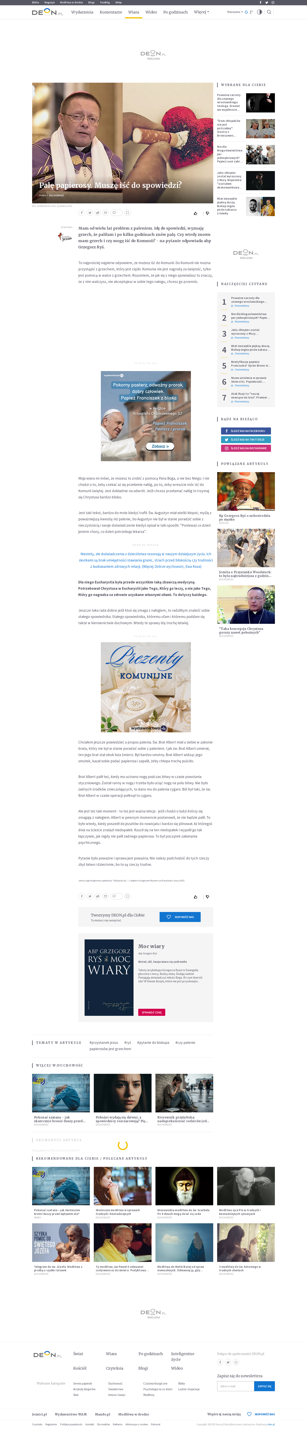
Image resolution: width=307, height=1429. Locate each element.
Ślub (76, 1395)
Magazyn (49, 2)
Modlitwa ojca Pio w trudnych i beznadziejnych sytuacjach (240, 1212)
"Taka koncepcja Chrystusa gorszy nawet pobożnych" (241, 630)
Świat (78, 1353)
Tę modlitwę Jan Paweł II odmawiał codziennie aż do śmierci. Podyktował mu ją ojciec (121, 1270)
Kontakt (90, 1424)
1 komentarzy (240, 369)
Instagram (273, 2)
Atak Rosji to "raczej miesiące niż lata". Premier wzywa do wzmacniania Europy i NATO (249, 399)
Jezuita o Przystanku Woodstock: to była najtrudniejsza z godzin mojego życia (245, 575)
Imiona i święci (116, 1395)
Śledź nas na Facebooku (245, 431)
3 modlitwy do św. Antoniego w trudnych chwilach (240, 1268)
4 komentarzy (240, 321)
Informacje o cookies (137, 1424)
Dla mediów (103, 1424)
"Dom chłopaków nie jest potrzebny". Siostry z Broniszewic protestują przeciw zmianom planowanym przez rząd (229, 135)
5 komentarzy (240, 305)
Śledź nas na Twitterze (245, 440)
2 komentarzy (240, 353)
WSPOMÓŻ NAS (261, 1414)
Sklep (118, 2)
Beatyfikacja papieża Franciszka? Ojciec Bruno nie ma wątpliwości (250, 365)
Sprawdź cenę (152, 1012)
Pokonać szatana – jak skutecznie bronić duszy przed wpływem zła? (58, 1121)
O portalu (37, 1424)
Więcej (200, 12)
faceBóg (105, 2)
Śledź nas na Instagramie (246, 448)
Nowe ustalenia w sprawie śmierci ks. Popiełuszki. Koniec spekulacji (248, 381)
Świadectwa (115, 1389)
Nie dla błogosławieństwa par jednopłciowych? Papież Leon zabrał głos (230, 156)
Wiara (133, 12)
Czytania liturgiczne (155, 1383)
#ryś (127, 1042)
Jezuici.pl (39, 1414)
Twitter (266, 2)
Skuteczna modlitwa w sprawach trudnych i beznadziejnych (118, 1212)
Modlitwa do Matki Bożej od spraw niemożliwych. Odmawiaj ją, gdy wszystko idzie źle (180, 1270)
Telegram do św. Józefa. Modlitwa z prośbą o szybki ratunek (58, 1268)
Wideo (151, 12)
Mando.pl (102, 1414)
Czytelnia (114, 1368)
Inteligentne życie (182, 1356)
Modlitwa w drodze (71, 2)
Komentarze (111, 12)
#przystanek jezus (103, 1042)
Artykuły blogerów (84, 1389)
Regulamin (51, 1424)
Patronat (155, 1424)
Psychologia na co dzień (157, 1389)
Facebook (260, 2)
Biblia (35, 2)
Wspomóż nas (180, 917)
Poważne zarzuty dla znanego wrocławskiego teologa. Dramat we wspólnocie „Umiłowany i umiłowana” (229, 106)
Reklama (117, 1424)
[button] (260, 12)
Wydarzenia (82, 12)
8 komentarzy (240, 401)
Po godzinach (175, 12)
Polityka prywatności (71, 1424)
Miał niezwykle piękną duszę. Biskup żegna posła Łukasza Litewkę (227, 206)
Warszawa (233, 12)
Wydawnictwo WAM (71, 1414)
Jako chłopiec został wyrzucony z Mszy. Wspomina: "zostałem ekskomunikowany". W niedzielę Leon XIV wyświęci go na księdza (230, 185)
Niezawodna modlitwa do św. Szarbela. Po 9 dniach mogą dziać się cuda (183, 1212)
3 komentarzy (240, 385)
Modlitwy (148, 1395)
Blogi (91, 2)
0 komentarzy (240, 337)
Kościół (224, 523)
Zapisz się (264, 1386)
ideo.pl (271, 1424)
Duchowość (56, 195)
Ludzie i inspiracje (189, 1389)
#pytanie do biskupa (153, 1042)
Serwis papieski (82, 1383)
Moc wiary (151, 946)
